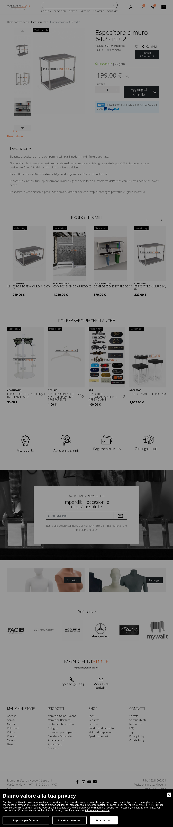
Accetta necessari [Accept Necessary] (69, 820)
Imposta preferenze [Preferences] (26, 820)
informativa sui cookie (97, 810)
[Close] (169, 795)
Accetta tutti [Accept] (103, 820)
